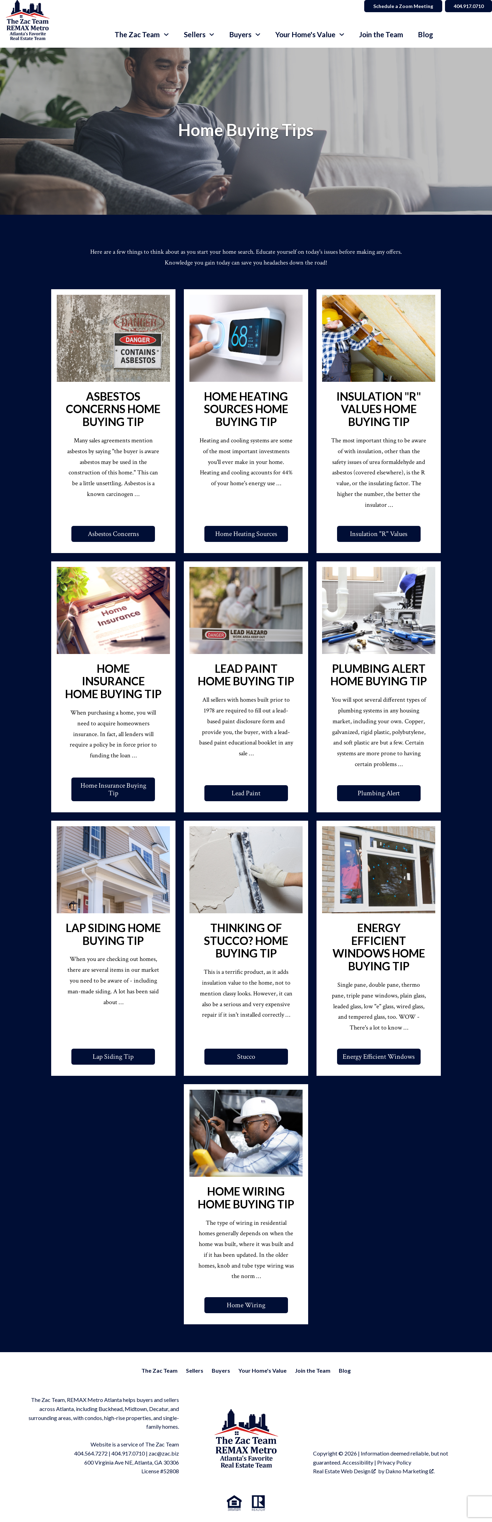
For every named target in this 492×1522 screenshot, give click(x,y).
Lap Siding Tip (113, 1056)
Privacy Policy (394, 1462)
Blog (425, 34)
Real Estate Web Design (344, 1471)
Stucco (246, 1056)
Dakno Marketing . (410, 1471)
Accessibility (357, 1462)
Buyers (221, 1370)
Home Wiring (246, 1305)
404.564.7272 (91, 1453)
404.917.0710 (128, 1453)
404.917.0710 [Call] (468, 6)
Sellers (194, 1370)
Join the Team (381, 34)
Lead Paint (246, 793)
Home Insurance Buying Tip (113, 789)
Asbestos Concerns (113, 533)
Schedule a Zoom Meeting (402, 6)
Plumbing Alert (379, 793)
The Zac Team (159, 1370)
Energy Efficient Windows (379, 1056)
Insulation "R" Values (378, 533)
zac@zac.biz (164, 1453)
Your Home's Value (263, 1370)
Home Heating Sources (246, 533)
